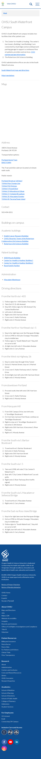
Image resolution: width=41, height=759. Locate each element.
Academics (6, 687)
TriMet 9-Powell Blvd (10, 189)
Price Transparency (8, 655)
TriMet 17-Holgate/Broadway (13, 194)
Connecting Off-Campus (10, 721)
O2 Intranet (6, 716)
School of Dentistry (8, 696)
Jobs (3, 613)
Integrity (5, 621)
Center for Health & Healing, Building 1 (18, 260)
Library (4, 675)
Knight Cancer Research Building (16, 236)
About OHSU (7, 607)
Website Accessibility (9, 618)
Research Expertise (8, 681)
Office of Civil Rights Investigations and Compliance (19, 627)
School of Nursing (8, 693)
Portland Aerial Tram (9, 160)
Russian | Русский (8, 601)
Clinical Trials (6, 652)
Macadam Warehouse (12, 280)
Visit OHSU (11, 4)
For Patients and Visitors (10, 650)
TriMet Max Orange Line (11, 183)
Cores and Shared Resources (11, 673)
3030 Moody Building (12, 258)
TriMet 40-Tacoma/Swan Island (13, 199)
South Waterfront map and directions (15, 70)
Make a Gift (5, 616)
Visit (5, 13)
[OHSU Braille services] (5, 734)
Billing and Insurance (9, 641)
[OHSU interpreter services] (17, 734)
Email (3, 719)
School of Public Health (9, 698)
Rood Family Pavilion (12, 266)
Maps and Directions (9, 610)
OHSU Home (6, 593)
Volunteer (5, 632)
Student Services (7, 707)
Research (5, 661)
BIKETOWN (6, 162)
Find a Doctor (6, 644)
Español (4, 598)
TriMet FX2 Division (9, 186)
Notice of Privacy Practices (11, 584)
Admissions (5, 704)
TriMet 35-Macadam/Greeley (13, 196)
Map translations (8, 75)
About (4, 664)
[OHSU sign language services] (11, 734)
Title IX (4, 629)
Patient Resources (9, 638)
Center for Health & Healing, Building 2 (18, 263)
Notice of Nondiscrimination (11, 587)
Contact (4, 595)
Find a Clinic (6, 647)
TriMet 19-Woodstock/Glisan (13, 191)
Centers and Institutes (9, 670)
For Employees (8, 713)
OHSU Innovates (7, 678)
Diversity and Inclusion (9, 624)
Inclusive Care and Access (12, 727)
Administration (7, 667)
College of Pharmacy (9, 701)
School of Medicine (8, 690)
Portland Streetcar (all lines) (12, 181)
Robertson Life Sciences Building (16, 244)
